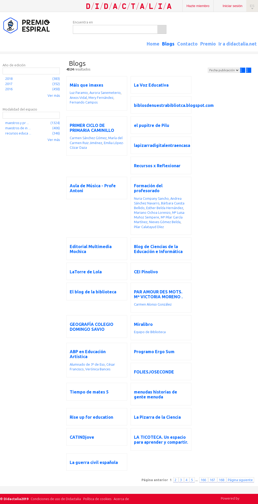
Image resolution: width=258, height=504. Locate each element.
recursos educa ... (18, 133)
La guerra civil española (94, 462)
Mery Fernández (100, 97)
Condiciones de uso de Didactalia (56, 499)
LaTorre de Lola (86, 271)
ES (252, 6)
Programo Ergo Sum (154, 351)
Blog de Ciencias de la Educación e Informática (158, 249)
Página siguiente (240, 480)
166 (204, 480)
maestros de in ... (18, 128)
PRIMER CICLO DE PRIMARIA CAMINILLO (92, 128)
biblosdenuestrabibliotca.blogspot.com (174, 105)
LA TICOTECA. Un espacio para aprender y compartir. (161, 439)
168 (222, 480)
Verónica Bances (97, 369)
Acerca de (121, 499)
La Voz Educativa (151, 85)
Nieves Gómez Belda (164, 222)
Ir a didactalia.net (237, 43)
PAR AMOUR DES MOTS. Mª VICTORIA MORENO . (158, 294)
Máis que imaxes (86, 85)
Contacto (187, 43)
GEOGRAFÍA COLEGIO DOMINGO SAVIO (91, 327)
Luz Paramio (79, 92)
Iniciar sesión (232, 6)
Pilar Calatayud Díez (149, 227)
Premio (208, 43)
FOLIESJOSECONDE (154, 372)
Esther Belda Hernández (164, 208)
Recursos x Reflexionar (157, 165)
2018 (8, 78)
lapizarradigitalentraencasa (162, 145)
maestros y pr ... (17, 123)
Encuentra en (83, 22)
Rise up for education (91, 417)
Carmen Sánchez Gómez (88, 138)
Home (153, 43)
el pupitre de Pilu (151, 125)
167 (213, 480)
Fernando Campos (84, 102)
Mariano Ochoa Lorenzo (152, 212)
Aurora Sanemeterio (105, 92)
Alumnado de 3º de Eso (87, 364)
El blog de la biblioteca (93, 291)
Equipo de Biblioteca (150, 332)
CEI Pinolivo (146, 271)
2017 (8, 84)
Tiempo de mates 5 (89, 392)
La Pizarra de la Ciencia (157, 417)
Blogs (168, 43)
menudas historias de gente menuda (155, 394)
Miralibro (143, 324)
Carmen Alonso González (153, 304)
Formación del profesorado (148, 188)
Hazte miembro (197, 6)
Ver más (54, 95)
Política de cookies (97, 499)
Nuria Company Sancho (151, 198)
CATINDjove (82, 437)
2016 (8, 89)
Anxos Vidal (78, 97)
